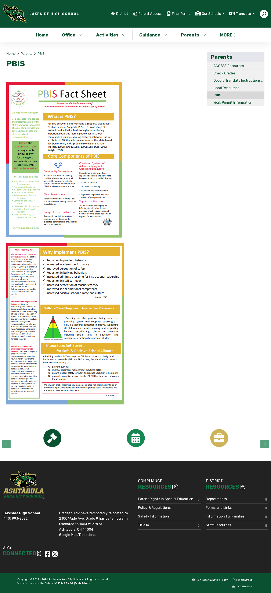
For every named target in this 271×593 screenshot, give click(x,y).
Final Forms (181, 14)
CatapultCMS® (54, 583)
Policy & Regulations (154, 508)
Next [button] (264, 444)
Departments (216, 499)
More (227, 35)
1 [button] (132, 453)
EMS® (69, 583)
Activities (111, 35)
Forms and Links (219, 508)
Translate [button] (244, 14)
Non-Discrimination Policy (210, 579)
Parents (193, 35)
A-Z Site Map (242, 586)
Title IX (143, 525)
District (122, 14)
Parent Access (150, 14)
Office (72, 35)
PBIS (40, 54)
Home (42, 35)
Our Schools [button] (212, 14)
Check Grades (224, 73)
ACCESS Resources (228, 66)
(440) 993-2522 (15, 518)
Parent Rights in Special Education (165, 499)
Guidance (153, 35)
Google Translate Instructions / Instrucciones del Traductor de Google (238, 80)
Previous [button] (6, 444)
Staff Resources (218, 525)
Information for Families (225, 516)
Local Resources (226, 88)
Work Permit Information (232, 103)
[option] (52, 438)
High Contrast (243, 579)
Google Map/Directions (77, 535)
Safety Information (153, 516)
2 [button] (139, 453)
